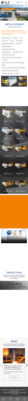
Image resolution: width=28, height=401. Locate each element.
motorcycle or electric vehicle (8, 49)
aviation (17, 73)
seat (21, 38)
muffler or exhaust (6, 38)
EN (23, 2)
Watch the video (6, 15)
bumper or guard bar (6, 46)
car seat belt (5, 40)
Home (3, 398)
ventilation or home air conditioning (10, 70)
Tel (10, 398)
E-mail (17, 398)
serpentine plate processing (8, 54)
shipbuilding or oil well (18, 52)
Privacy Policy (14, 393)
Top (24, 398)
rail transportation (6, 52)
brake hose (15, 38)
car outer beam (19, 40)
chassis (11, 40)
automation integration (7, 73)
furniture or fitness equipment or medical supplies (13, 67)
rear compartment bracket (8, 43)
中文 (20, 2)
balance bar (19, 43)
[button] (15, 19)
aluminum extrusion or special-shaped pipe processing (12, 59)
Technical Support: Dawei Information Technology (14, 392)
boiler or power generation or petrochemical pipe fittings (13, 64)
